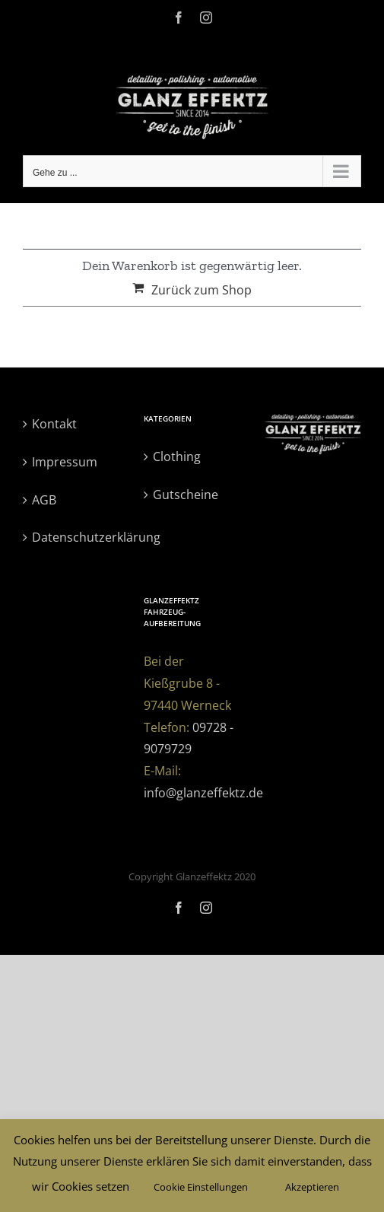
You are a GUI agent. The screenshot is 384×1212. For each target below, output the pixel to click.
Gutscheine (185, 494)
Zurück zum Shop (201, 290)
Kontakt (54, 423)
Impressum (64, 461)
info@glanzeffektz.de (203, 792)
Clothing (177, 456)
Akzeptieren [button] (312, 1187)
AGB (44, 499)
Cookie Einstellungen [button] (201, 1187)
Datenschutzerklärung (72, 537)
